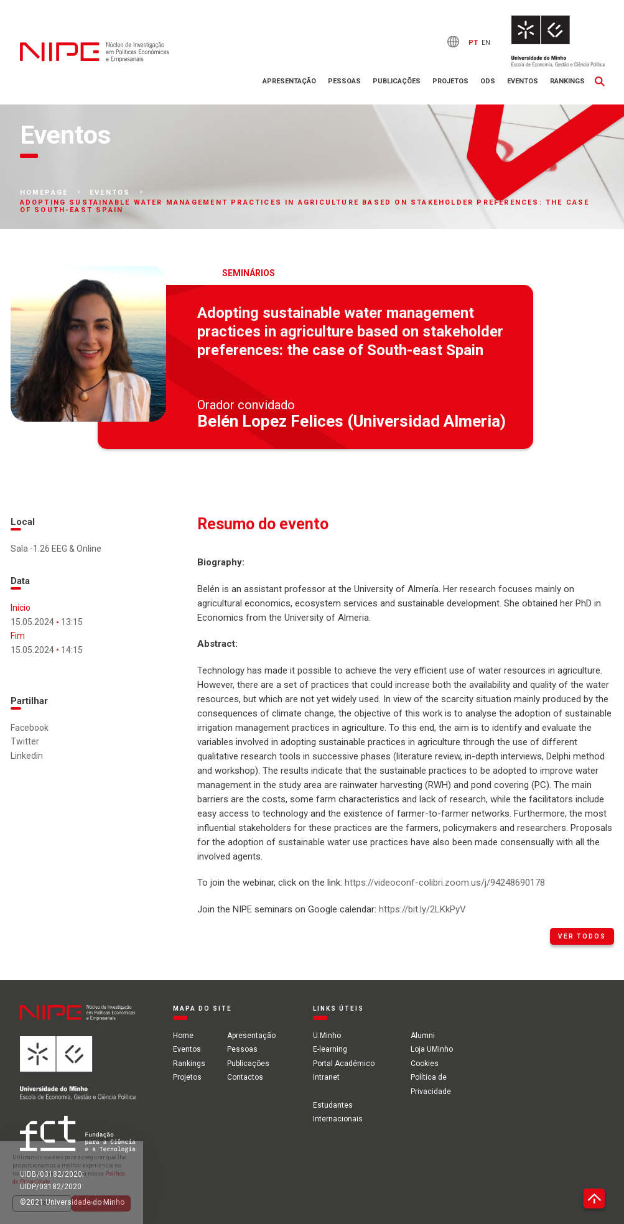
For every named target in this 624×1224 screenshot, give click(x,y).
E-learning (330, 1049)
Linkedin (27, 756)
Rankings (567, 81)
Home (183, 1035)
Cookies (425, 1063)
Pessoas (344, 81)
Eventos (522, 81)
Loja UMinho (432, 1049)
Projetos (450, 81)
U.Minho (327, 1035)
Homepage (44, 193)
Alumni (423, 1035)
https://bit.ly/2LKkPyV (422, 909)
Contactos (245, 1077)
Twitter (25, 741)
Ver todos (582, 936)
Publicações (397, 81)
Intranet (326, 1077)
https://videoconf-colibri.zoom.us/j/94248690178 (445, 882)
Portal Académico (344, 1063)
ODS (487, 81)
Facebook (30, 728)
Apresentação (289, 81)
